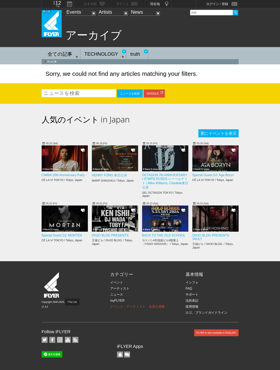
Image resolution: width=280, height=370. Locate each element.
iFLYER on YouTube (68, 340)
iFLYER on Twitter (45, 340)
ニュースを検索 (130, 93)
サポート (192, 294)
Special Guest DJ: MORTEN (62, 235)
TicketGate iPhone (127, 355)
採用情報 (192, 306)
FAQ (189, 288)
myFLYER (117, 300)
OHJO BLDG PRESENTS (110, 235)
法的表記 (192, 300)
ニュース (116, 294)
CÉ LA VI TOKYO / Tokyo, (62, 180)
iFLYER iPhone (120, 355)
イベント (116, 282)
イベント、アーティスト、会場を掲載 (137, 306)
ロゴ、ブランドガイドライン (206, 312)
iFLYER (52, 285)
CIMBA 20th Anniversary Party (63, 175)
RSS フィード (75, 340)
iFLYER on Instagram (60, 340)
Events (74, 12)
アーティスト (119, 288)
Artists (105, 12)
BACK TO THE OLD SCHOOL (163, 235)
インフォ (192, 282)
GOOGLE (153, 93)
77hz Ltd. (72, 302)
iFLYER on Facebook (52, 340)
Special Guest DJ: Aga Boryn (213, 175)
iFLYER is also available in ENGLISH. (216, 332)
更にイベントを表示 (218, 133)
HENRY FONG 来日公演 (109, 175)
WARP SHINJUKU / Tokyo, (113, 180)
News (137, 12)
